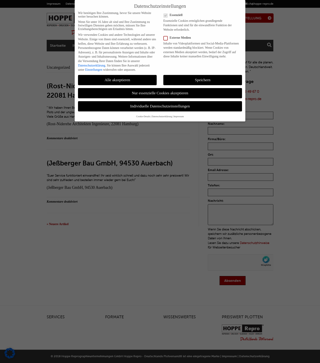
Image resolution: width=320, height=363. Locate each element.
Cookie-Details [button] (143, 113)
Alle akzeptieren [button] (117, 76)
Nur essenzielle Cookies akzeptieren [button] (160, 89)
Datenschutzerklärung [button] (162, 113)
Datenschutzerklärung (91, 62)
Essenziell (174, 12)
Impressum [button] (179, 113)
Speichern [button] (202, 76)
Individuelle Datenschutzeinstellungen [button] (160, 103)
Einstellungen (93, 66)
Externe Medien (178, 34)
